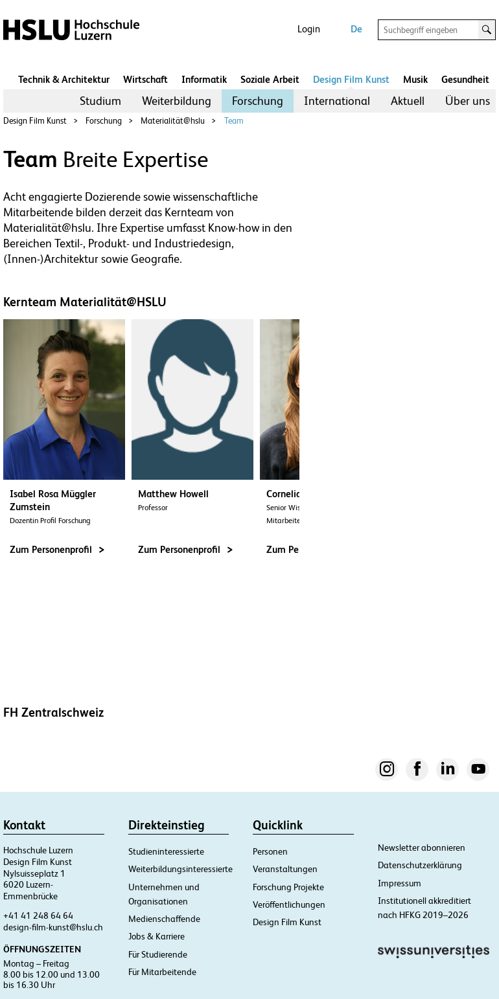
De (356, 28)
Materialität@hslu (173, 121)
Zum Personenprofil (57, 549)
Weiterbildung (176, 100)
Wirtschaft (145, 79)
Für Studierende (157, 954)
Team (234, 121)
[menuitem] (100, 101)
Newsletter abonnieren (421, 847)
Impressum (399, 883)
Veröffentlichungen (289, 904)
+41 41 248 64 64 (38, 915)
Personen (270, 851)
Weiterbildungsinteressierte (180, 869)
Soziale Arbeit (269, 79)
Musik (415, 79)
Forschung (257, 100)
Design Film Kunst (351, 79)
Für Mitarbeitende (162, 972)
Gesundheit (465, 79)
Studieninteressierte (166, 851)
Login (308, 28)
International (337, 100)
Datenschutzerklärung (420, 865)
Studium (100, 100)
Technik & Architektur (64, 79)
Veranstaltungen (285, 869)
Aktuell (407, 100)
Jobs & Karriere (156, 936)
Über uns (467, 100)
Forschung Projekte (288, 887)
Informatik (204, 79)
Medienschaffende (164, 919)
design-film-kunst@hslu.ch (53, 927)
